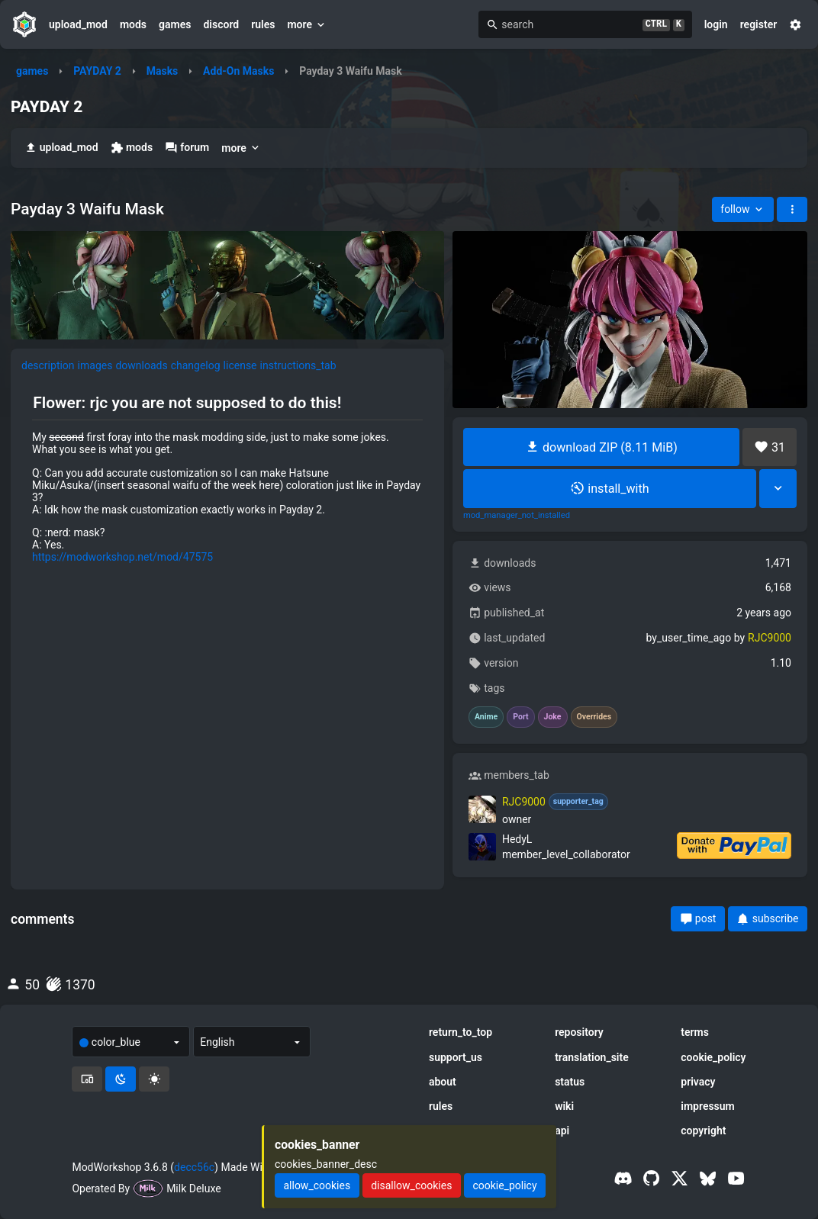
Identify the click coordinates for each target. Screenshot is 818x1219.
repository (579, 1032)
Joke (553, 717)
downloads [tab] (141, 365)
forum (187, 147)
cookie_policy (713, 1057)
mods (133, 24)
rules (263, 24)
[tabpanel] (227, 478)
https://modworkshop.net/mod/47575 (122, 557)
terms (695, 1032)
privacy (698, 1082)
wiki (564, 1106)
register (759, 24)
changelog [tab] (196, 365)
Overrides (594, 717)
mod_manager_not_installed (516, 515)
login (716, 24)
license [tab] (240, 365)
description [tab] (48, 365)
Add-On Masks (238, 71)
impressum (708, 1106)
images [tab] (95, 365)
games (175, 24)
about (442, 1082)
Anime (486, 717)
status (570, 1082)
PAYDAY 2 (97, 71)
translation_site (592, 1057)
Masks (163, 71)
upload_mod (78, 24)
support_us (455, 1057)
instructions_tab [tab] (298, 365)
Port (520, 717)
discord (221, 24)
